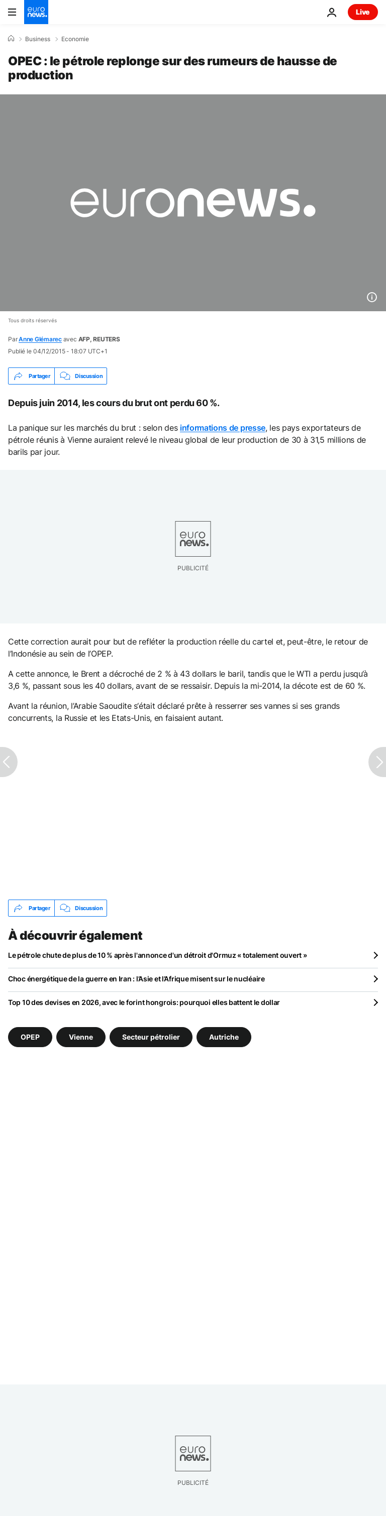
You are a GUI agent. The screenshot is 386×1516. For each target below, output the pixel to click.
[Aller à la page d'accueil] (36, 12)
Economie (75, 39)
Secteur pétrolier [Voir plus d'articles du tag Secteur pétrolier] (151, 1037)
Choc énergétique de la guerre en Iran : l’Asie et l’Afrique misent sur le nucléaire (136, 978)
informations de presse (222, 428)
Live (363, 12)
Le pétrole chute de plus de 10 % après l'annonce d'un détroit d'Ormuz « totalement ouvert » (157, 955)
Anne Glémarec (40, 339)
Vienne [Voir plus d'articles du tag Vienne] (81, 1037)
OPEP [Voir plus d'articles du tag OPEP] (30, 1037)
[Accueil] (11, 38)
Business (37, 39)
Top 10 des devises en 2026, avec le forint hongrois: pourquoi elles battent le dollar (144, 1002)
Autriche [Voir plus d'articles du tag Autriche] (224, 1037)
